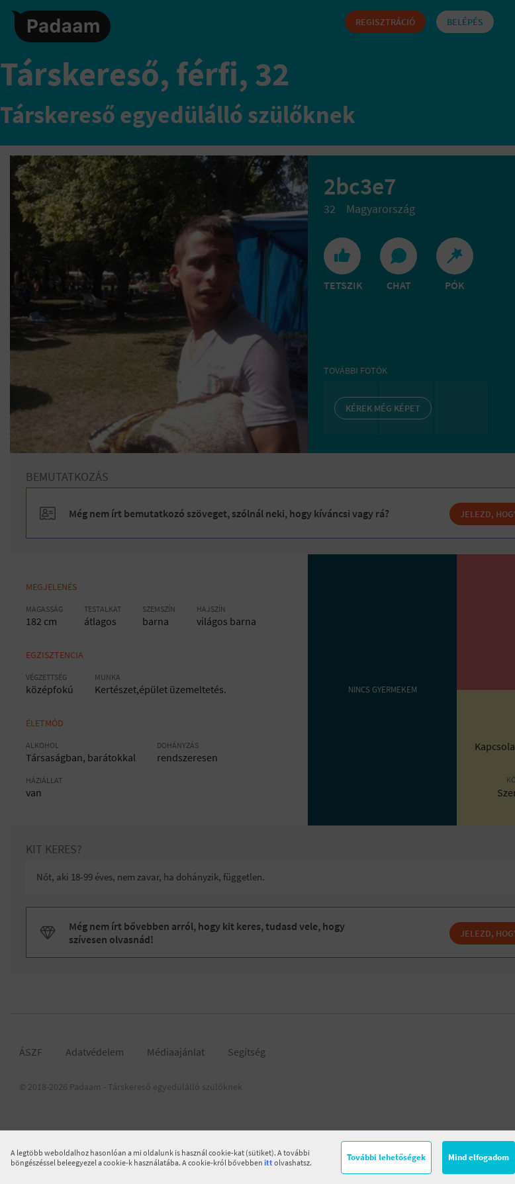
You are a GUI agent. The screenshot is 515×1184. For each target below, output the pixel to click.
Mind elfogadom (478, 1157)
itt (268, 1162)
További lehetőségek (386, 1157)
